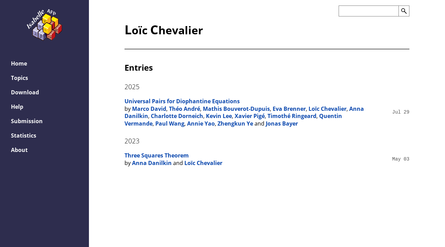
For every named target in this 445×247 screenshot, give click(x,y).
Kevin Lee (219, 116)
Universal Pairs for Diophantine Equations (182, 101)
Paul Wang (169, 123)
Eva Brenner (289, 109)
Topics (19, 78)
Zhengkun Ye (235, 123)
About (19, 150)
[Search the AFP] (368, 10)
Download (25, 92)
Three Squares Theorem (157, 155)
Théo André (184, 109)
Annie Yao (201, 123)
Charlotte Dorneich (177, 116)
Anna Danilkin (152, 163)
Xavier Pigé (250, 116)
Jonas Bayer (282, 123)
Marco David (149, 109)
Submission (27, 121)
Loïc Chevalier (327, 109)
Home (19, 63)
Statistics (23, 135)
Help (17, 106)
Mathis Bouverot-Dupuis (236, 109)
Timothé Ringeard (291, 116)
